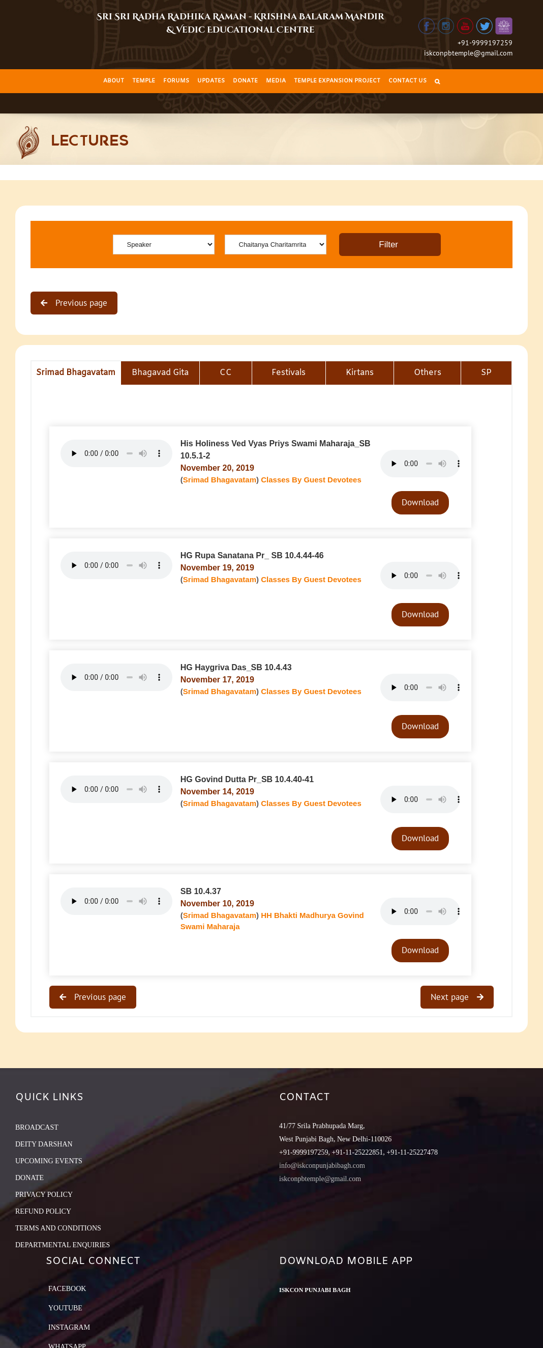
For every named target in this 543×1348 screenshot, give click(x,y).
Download (420, 502)
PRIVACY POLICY (44, 1194)
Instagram (69, 1327)
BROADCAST (36, 1127)
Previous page (80, 302)
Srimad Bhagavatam (219, 479)
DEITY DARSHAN (44, 1144)
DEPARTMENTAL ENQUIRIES (62, 1245)
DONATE (29, 1178)
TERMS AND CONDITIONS (58, 1228)
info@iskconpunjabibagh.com (322, 1165)
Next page (451, 996)
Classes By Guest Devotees (311, 479)
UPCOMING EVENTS (48, 1161)
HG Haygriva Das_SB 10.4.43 (236, 667)
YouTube (65, 1308)
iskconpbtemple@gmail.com (468, 53)
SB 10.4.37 (200, 891)
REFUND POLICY (43, 1211)
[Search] (437, 81)
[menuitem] (113, 81)
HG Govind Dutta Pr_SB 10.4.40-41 (247, 779)
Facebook (67, 1289)
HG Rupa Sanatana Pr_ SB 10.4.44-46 (252, 555)
